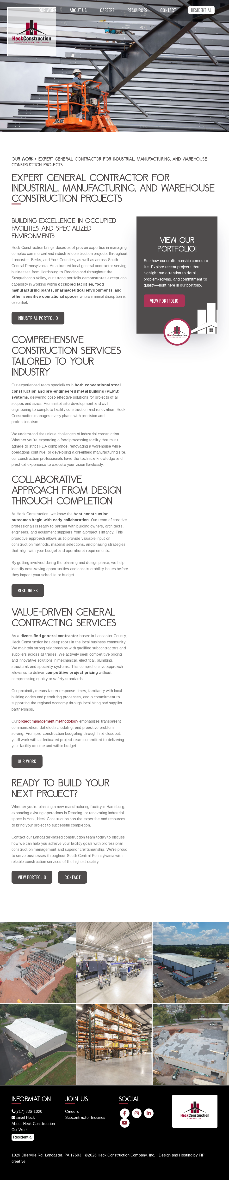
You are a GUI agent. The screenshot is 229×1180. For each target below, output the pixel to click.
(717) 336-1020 (27, 1111)
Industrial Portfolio (38, 318)
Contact (168, 10)
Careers (107, 10)
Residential (201, 10)
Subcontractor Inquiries (85, 1117)
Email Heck (23, 1117)
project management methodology (48, 721)
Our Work (22, 159)
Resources (137, 10)
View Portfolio (32, 877)
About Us (78, 10)
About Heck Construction (33, 1124)
